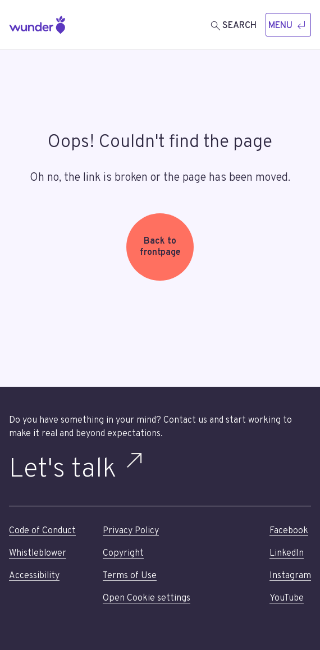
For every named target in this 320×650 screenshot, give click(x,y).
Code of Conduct (42, 531)
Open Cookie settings (146, 598)
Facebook (288, 531)
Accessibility (34, 576)
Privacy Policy (131, 531)
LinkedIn (286, 553)
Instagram (290, 576)
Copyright (123, 553)
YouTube (286, 598)
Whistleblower (37, 553)
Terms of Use (130, 576)
